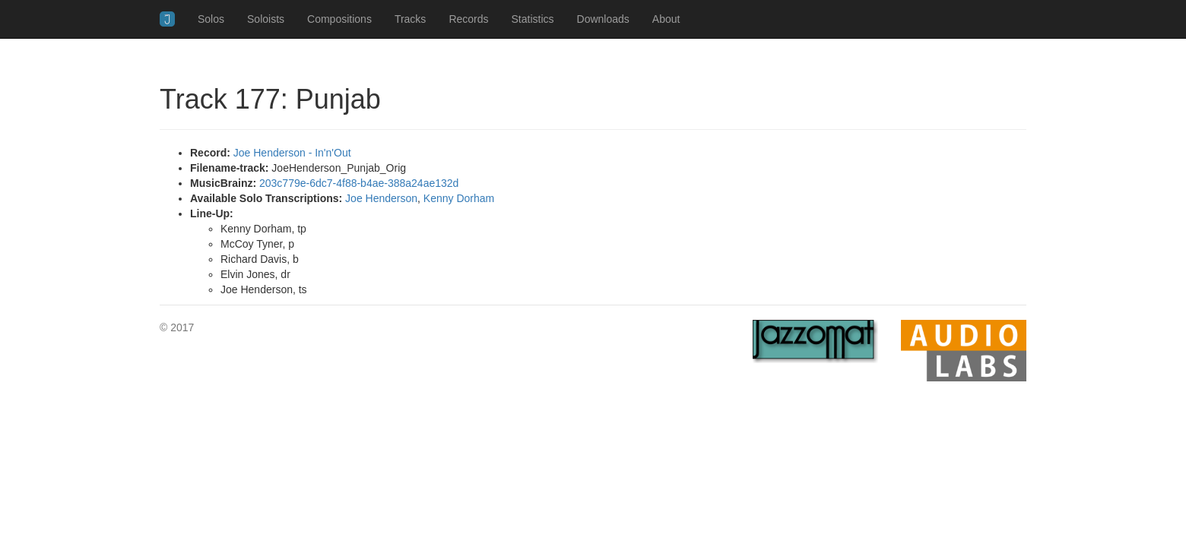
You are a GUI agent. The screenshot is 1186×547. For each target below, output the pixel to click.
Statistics (533, 19)
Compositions (339, 19)
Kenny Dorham (458, 198)
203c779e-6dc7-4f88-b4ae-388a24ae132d (358, 183)
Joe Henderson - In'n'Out (292, 153)
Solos (211, 19)
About (666, 19)
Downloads (603, 19)
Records (468, 19)
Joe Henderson (381, 198)
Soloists (265, 19)
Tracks (410, 19)
